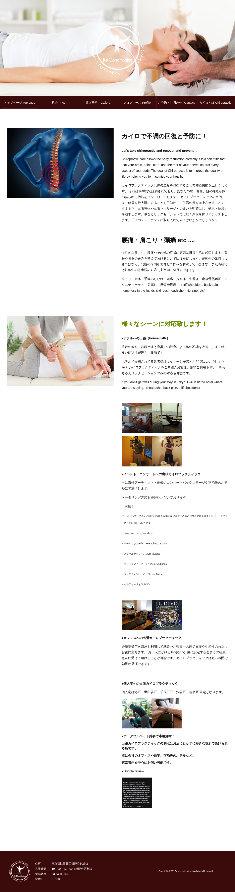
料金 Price (58, 102)
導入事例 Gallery (97, 102)
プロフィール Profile (137, 102)
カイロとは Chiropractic (215, 102)
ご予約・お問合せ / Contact (176, 102)
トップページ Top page (19, 102)
